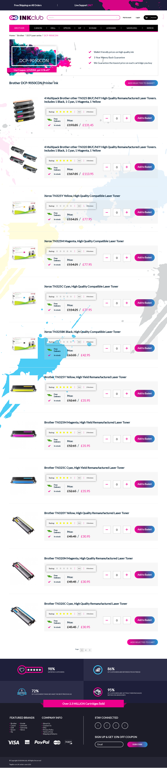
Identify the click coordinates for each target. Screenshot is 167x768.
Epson (13, 730)
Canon (13, 726)
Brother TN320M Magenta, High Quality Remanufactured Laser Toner (88, 558)
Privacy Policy (48, 730)
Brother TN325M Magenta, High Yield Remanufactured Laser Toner (87, 422)
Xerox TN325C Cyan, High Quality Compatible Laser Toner (81, 286)
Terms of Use (48, 732)
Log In (138, 17)
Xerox (22, 730)
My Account (127, 17)
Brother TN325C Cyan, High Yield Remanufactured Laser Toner (84, 467)
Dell (12, 728)
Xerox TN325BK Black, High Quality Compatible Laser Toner (82, 331)
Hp (12, 732)
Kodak (22, 723)
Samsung (23, 728)
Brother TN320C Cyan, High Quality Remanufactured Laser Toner (85, 603)
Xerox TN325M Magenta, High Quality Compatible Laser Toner (84, 241)
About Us (46, 723)
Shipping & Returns (50, 734)
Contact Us (47, 726)
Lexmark (23, 726)
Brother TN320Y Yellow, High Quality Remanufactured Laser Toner (86, 513)
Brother (14, 723)
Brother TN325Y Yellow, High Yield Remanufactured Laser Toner (85, 377)
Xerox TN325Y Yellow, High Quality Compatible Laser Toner (82, 196)
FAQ (44, 728)
